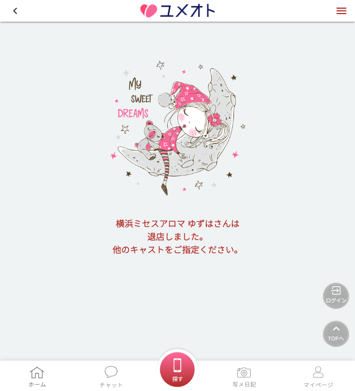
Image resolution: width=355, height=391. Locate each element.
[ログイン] (336, 296)
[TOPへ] (336, 334)
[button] (15, 11)
